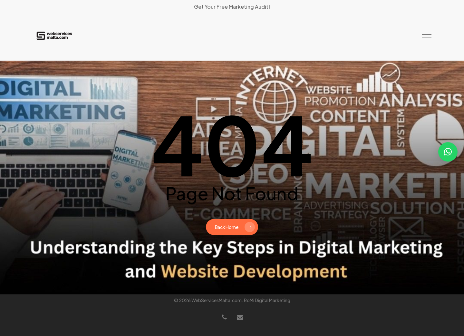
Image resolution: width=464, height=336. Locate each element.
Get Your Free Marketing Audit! (232, 6)
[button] (426, 37)
